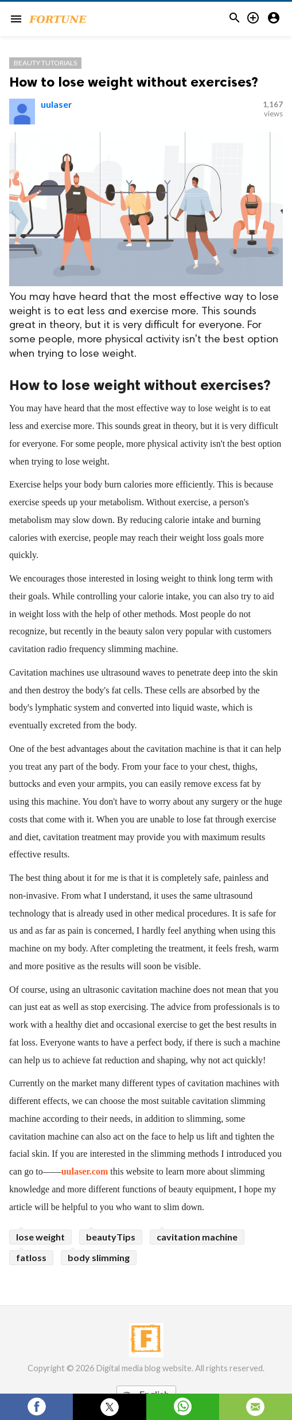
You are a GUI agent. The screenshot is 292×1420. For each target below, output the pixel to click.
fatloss (31, 1257)
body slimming (99, 1257)
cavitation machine (197, 1236)
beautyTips (110, 1236)
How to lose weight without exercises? (133, 81)
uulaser (56, 104)
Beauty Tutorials (45, 62)
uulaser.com (84, 1171)
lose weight (40, 1236)
